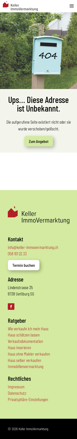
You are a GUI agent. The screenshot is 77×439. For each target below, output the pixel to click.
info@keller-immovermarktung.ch (33, 247)
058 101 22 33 (17, 253)
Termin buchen (23, 265)
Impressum (16, 386)
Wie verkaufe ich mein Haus (28, 328)
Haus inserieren (19, 347)
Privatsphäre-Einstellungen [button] (28, 399)
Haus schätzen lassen (24, 334)
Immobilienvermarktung (25, 366)
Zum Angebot (38, 141)
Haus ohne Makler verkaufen (29, 353)
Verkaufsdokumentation (25, 341)
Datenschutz (17, 393)
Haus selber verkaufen (24, 360)
